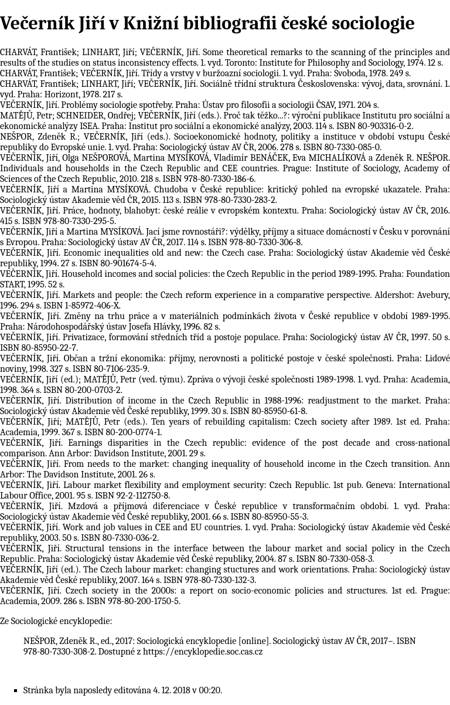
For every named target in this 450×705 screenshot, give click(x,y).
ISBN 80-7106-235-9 (110, 369)
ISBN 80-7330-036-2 (119, 538)
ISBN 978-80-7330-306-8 (254, 242)
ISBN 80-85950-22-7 (38, 348)
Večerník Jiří (52, 23)
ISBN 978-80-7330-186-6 (208, 179)
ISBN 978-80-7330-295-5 (68, 221)
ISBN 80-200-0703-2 (82, 390)
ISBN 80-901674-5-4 (117, 263)
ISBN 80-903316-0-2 (373, 126)
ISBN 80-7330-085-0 (341, 147)
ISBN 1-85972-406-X (81, 305)
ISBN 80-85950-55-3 (268, 516)
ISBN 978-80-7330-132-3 (208, 580)
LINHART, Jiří (108, 52)
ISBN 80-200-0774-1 (122, 432)
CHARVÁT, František (38, 52)
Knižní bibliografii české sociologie (269, 23)
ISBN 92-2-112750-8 (131, 495)
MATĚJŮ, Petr (26, 115)
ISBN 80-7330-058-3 (334, 559)
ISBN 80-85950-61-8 (267, 411)
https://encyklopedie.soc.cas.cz (202, 651)
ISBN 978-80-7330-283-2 (229, 200)
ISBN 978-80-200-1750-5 (132, 601)
